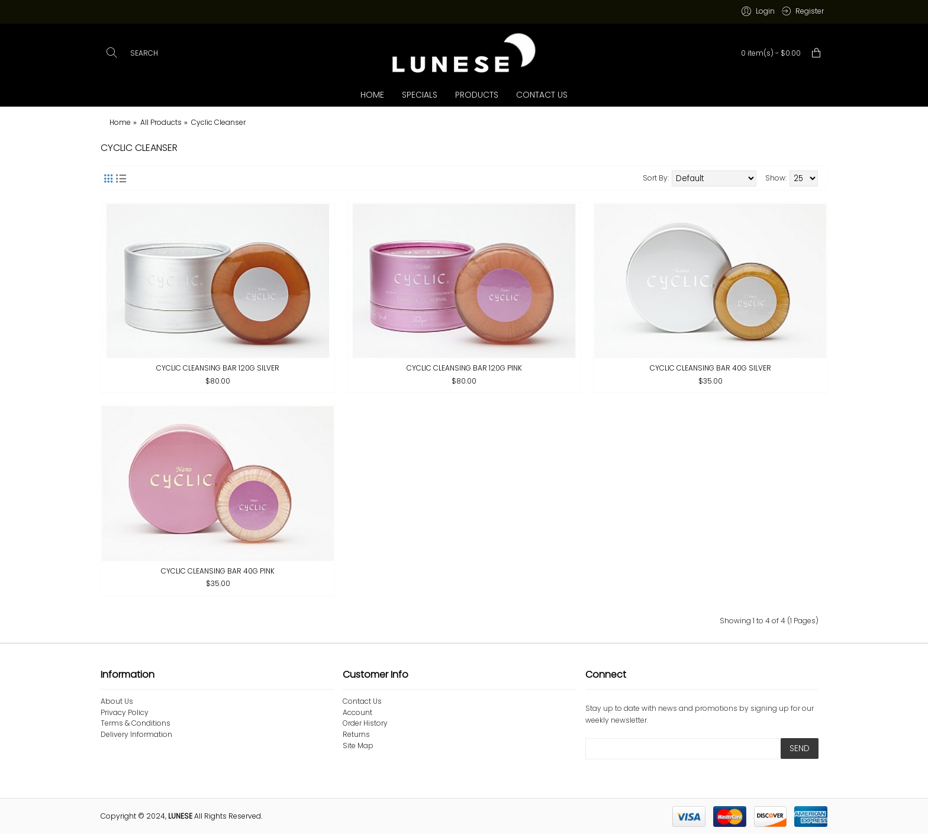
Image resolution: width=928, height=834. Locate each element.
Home (120, 122)
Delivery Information (136, 734)
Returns (356, 734)
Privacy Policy (125, 712)
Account (357, 712)
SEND (800, 748)
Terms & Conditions (135, 723)
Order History (365, 723)
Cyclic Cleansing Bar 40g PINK (218, 571)
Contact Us (362, 701)
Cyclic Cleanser (218, 122)
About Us (117, 701)
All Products (161, 122)
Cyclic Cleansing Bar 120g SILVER (217, 368)
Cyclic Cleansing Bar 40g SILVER (710, 368)
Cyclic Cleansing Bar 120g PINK (464, 368)
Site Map (358, 746)
